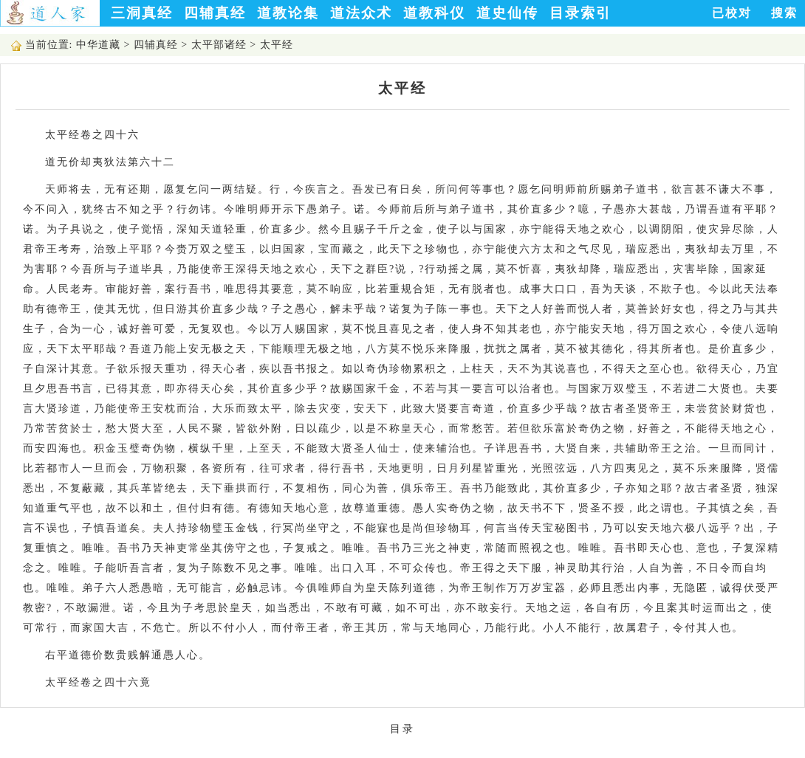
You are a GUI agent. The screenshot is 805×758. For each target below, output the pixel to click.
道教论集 (288, 13)
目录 (402, 728)
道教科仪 (434, 13)
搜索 (784, 13)
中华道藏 (98, 44)
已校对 (732, 13)
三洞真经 (142, 13)
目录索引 (580, 13)
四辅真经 (215, 13)
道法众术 (361, 13)
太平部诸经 (219, 44)
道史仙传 (507, 13)
